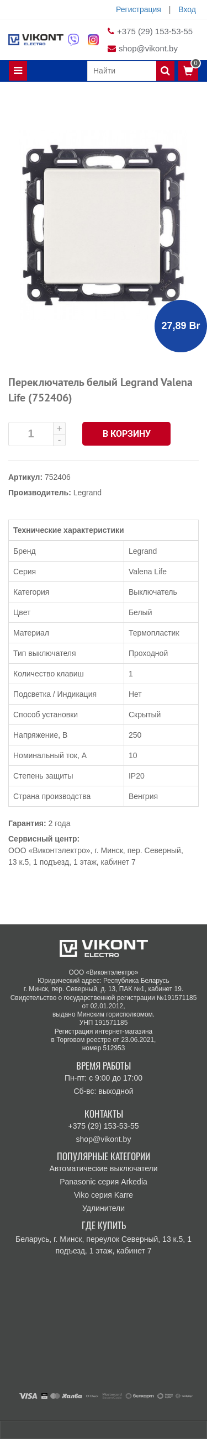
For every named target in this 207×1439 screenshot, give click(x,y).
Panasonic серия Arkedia (103, 1181)
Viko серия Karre (103, 1195)
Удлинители (103, 1208)
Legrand (87, 492)
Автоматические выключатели (103, 1168)
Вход (187, 9)
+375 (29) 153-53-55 (155, 31)
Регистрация (138, 9)
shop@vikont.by (148, 48)
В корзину (127, 433)
